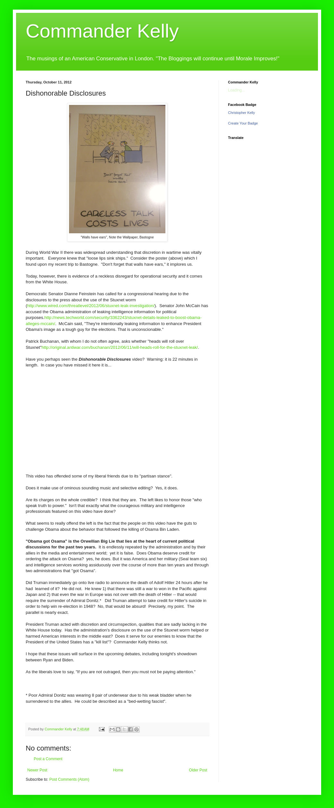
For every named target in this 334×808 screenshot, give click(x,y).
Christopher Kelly (241, 113)
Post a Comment (48, 759)
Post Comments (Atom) (69, 779)
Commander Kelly (102, 31)
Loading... (236, 90)
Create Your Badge (243, 123)
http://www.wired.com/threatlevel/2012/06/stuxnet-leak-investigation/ (90, 305)
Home (118, 770)
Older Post (198, 770)
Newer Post (37, 770)
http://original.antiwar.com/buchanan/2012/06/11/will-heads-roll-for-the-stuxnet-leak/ (119, 347)
